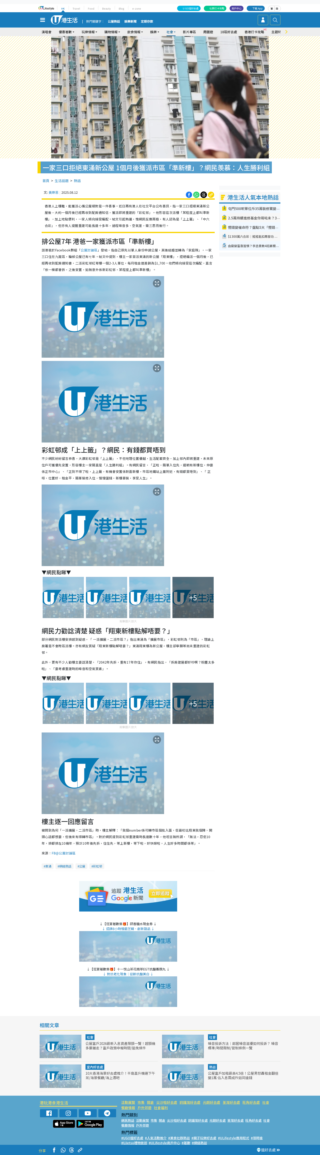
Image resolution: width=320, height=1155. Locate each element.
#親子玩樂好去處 (203, 1137)
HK (63, 8)
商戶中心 (236, 8)
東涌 (48, 866)
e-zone (136, 8)
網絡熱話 (65, 866)
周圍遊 (208, 31)
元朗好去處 (211, 1102)
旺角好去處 (251, 1102)
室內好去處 (95, 1066)
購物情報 (111, 31)
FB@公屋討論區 (64, 853)
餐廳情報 (128, 1107)
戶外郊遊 (144, 1107)
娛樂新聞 (130, 21)
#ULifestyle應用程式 (233, 1137)
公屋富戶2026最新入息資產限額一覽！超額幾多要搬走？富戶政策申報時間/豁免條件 (120, 1045)
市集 (141, 1102)
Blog (121, 8)
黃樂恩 (53, 192)
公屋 (82, 866)
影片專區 (189, 31)
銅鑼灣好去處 (190, 1102)
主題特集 (277, 31)
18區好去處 (228, 31)
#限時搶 (257, 1137)
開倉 (150, 1102)
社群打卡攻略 (217, 8)
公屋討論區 (89, 250)
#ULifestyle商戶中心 (164, 1142)
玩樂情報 (88, 31)
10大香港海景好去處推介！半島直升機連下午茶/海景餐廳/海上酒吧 (120, 1075)
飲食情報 (133, 31)
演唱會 (46, 31)
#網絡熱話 (199, 1142)
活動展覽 (128, 1102)
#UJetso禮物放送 (134, 1142)
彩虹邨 (97, 866)
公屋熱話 (114, 21)
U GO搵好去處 (191, 8)
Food (91, 8)
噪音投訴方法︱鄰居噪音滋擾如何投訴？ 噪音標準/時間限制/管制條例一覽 (243, 1045)
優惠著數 (65, 31)
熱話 (77, 180)
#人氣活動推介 (156, 1137)
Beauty (106, 8)
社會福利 (161, 1107)
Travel (76, 8)
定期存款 (147, 21)
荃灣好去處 (231, 1102)
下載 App (257, 8)
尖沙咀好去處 (166, 1102)
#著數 (186, 1142)
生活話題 (62, 180)
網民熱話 (127, 1120)
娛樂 (153, 31)
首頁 (45, 180)
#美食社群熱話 (179, 1137)
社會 (170, 31)
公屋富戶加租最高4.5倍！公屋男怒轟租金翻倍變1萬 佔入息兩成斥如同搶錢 (243, 1075)
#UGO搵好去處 (132, 1137)
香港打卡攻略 (254, 31)
